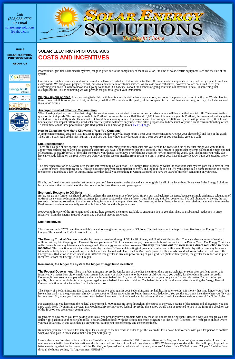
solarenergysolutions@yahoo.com (19, 29)
